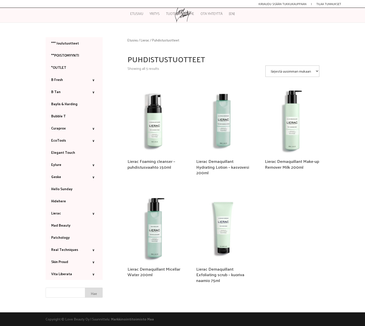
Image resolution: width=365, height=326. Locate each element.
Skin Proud (74, 261)
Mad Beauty (60, 225)
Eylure (74, 164)
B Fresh (74, 79)
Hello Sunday (61, 189)
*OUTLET (58, 67)
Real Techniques (74, 249)
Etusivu (136, 14)
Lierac (145, 40)
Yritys (155, 14)
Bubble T (58, 116)
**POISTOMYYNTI (65, 55)
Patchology (60, 237)
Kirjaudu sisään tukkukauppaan (282, 4)
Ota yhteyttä (211, 14)
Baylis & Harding (64, 104)
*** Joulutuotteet (65, 43)
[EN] (232, 14)
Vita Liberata (74, 274)
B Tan (74, 92)
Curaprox (74, 128)
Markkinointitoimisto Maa (132, 319)
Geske (74, 176)
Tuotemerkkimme (180, 14)
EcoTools (74, 140)
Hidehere (58, 201)
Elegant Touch (63, 152)
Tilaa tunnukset (328, 4)
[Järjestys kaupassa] (292, 71)
